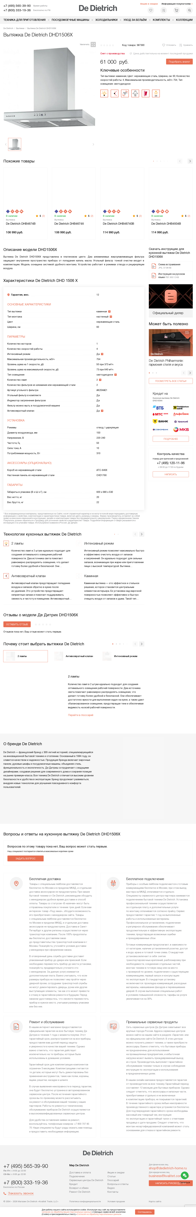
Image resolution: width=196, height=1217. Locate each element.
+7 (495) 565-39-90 (17, 5)
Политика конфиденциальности (85, 1201)
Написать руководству (170, 1183)
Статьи (111, 1176)
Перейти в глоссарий (80, 715)
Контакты (112, 1192)
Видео (111, 1188)
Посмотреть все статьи (170, 381)
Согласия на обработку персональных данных (98, 1214)
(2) (43, 216)
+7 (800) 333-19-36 (17, 10)
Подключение (77, 1176)
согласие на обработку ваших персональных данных (66, 1212)
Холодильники (106, 20)
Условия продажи (116, 1201)
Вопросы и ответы (117, 1184)
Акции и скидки (149, 4)
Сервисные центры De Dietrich (86, 1180)
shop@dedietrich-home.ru (168, 1168)
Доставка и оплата (80, 1172)
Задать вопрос (25, 858)
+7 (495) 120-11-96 (171, 450)
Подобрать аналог (179, 61)
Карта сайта (155, 1201)
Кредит (73, 1184)
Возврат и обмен (79, 1188)
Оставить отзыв (17, 624)
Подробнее (171, 426)
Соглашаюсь (145, 1212)
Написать (171, 461)
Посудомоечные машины (70, 20)
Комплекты (161, 20)
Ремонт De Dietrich (79, 1192)
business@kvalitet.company (169, 1176)
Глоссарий (113, 1180)
